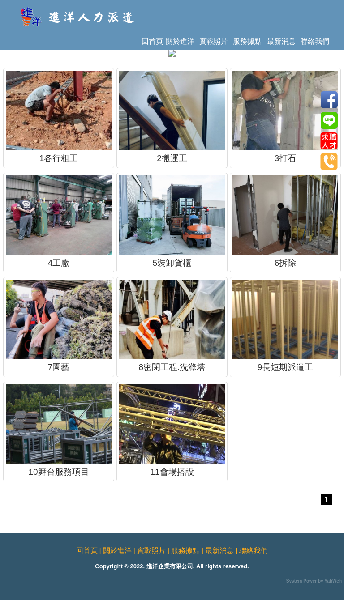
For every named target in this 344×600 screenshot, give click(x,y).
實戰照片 (213, 41)
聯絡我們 (315, 41)
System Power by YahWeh (314, 581)
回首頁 (152, 41)
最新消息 (281, 41)
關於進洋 (180, 41)
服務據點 (247, 41)
